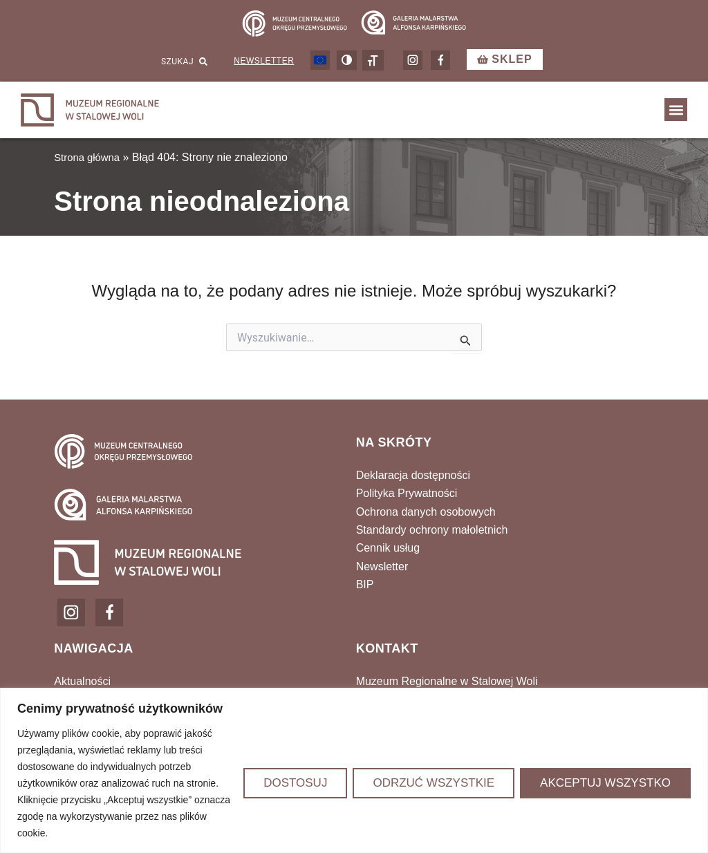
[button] (675, 113)
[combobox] (165, 66)
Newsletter (264, 65)
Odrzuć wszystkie (433, 782)
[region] (354, 770)
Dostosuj (295, 782)
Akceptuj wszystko (605, 782)
